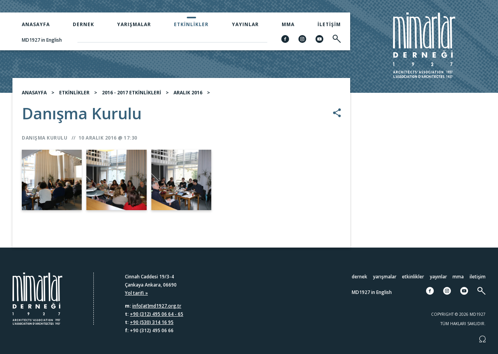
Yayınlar (245, 24)
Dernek (83, 24)
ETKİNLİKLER (74, 92)
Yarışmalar (134, 24)
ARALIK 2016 (188, 92)
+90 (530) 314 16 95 (152, 322)
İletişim (329, 24)
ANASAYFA (34, 92)
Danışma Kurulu (44, 138)
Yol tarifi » (136, 293)
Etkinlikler (191, 24)
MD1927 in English (42, 40)
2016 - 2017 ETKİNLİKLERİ (131, 92)
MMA (288, 24)
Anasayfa (36, 24)
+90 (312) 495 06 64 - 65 (156, 314)
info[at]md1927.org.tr (156, 306)
